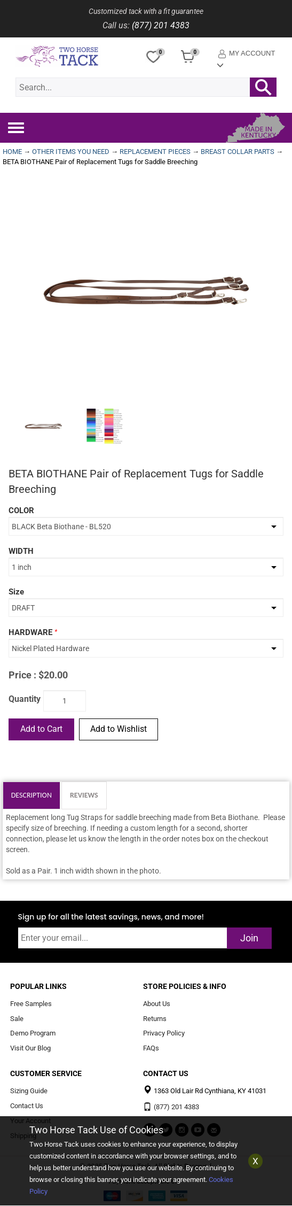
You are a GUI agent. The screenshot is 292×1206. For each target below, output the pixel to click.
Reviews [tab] (84, 795)
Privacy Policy (164, 1034)
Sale (16, 1019)
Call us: (116, 25)
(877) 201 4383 (161, 25)
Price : (22, 675)
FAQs (151, 1049)
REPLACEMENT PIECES (155, 152)
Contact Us (26, 1106)
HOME (12, 152)
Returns (155, 1019)
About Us (156, 1004)
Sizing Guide (29, 1091)
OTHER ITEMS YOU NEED (70, 152)
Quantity (25, 699)
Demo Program (33, 1034)
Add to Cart (41, 729)
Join (249, 938)
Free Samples (31, 1004)
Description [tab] (31, 795)
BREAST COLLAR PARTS (237, 152)
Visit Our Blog (30, 1049)
